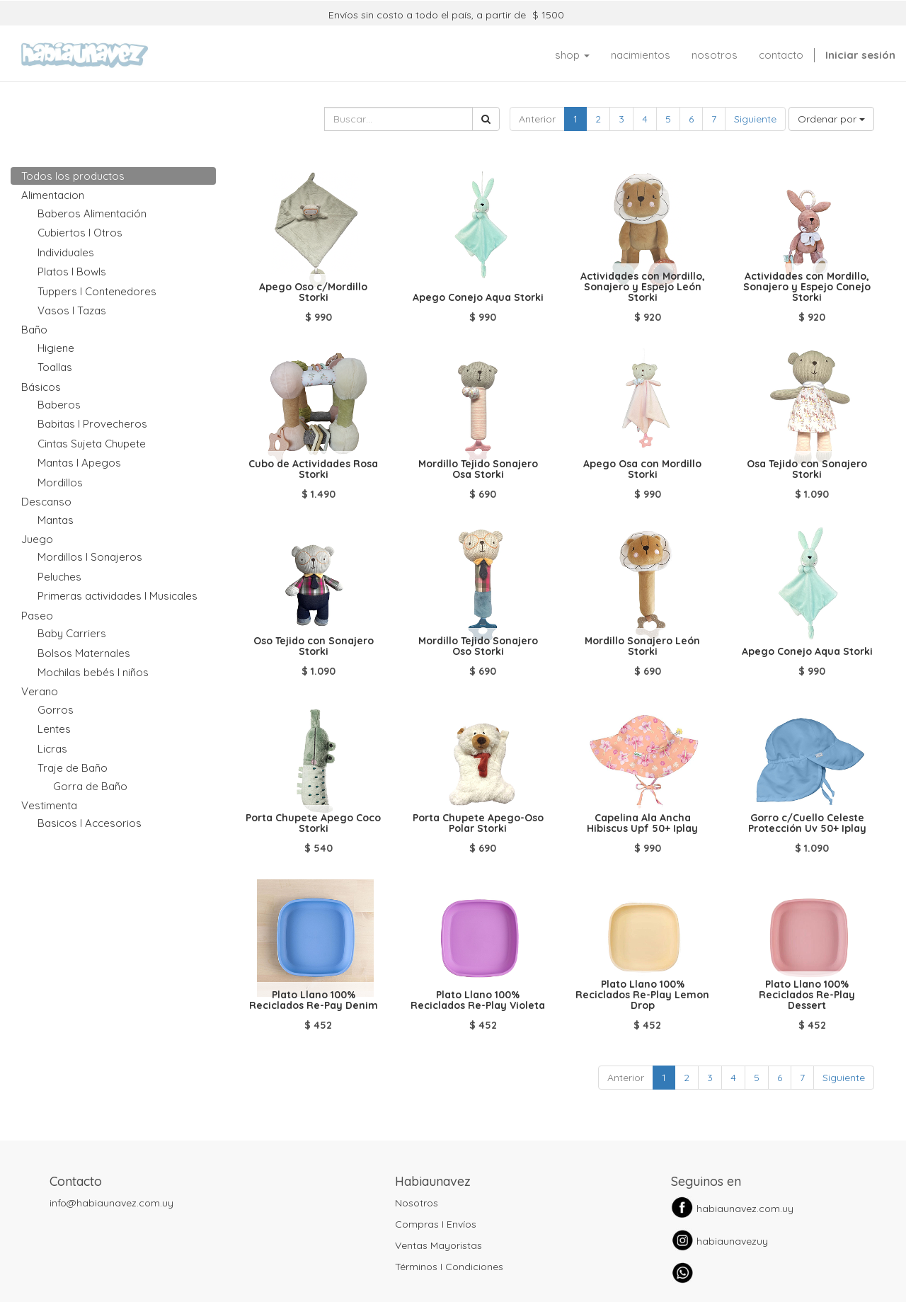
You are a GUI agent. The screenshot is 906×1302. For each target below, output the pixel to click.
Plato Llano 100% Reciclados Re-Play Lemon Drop (642, 995)
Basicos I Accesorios (90, 823)
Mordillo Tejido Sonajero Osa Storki (478, 469)
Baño (34, 329)
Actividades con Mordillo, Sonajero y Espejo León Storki (642, 287)
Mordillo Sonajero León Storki (642, 646)
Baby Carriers (72, 633)
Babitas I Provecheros (92, 423)
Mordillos (60, 482)
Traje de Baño (73, 768)
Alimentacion (52, 195)
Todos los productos (73, 176)
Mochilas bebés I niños (93, 672)
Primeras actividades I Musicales (117, 596)
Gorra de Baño (90, 786)
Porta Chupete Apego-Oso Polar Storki (478, 823)
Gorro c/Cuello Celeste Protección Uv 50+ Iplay (807, 823)
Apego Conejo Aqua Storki (478, 297)
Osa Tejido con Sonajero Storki (807, 469)
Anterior (537, 119)
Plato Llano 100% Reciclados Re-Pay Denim (313, 1000)
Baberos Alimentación (92, 213)
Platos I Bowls (72, 271)
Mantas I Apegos (79, 462)
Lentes (54, 729)
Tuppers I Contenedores (97, 291)
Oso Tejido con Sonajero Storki (313, 646)
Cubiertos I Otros (80, 232)
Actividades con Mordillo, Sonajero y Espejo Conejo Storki (807, 287)
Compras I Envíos (435, 1224)
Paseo (37, 615)
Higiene (56, 348)
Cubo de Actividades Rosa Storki (313, 469)
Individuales (66, 252)
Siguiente (755, 119)
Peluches (59, 576)
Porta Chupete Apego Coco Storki (313, 823)
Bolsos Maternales (84, 653)
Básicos (41, 387)
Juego (37, 539)
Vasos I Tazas (72, 310)
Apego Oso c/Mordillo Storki (313, 292)
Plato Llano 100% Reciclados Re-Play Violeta (478, 1000)
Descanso (46, 501)
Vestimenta (49, 805)
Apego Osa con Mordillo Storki (642, 469)
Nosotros (416, 1203)
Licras (52, 748)
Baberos (59, 404)
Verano (39, 691)
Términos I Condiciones (449, 1266)
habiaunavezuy (732, 1241)
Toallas (55, 367)
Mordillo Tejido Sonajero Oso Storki (478, 646)
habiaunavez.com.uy (744, 1208)
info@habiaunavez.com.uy (111, 1203)
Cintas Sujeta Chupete (92, 443)
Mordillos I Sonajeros (90, 557)
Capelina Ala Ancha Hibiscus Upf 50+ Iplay (642, 823)
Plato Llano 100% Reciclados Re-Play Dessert (807, 995)
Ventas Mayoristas (438, 1245)
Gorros (56, 709)
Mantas (56, 520)
